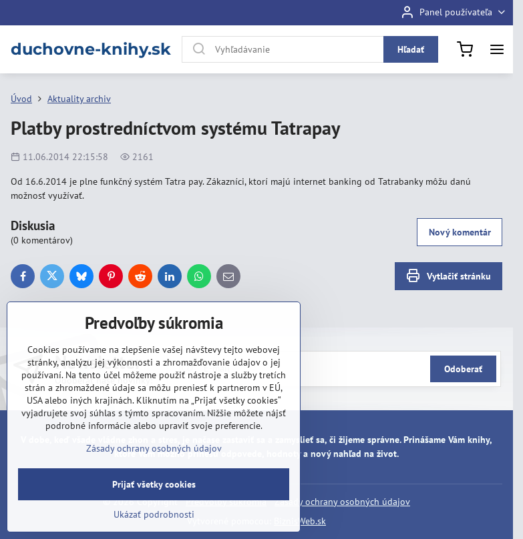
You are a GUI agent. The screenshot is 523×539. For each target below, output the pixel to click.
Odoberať (463, 369)
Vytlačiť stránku (448, 276)
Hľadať (410, 49)
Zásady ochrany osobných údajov (342, 502)
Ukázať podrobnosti (154, 514)
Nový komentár (460, 232)
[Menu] (497, 49)
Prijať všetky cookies (154, 484)
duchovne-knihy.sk (91, 49)
